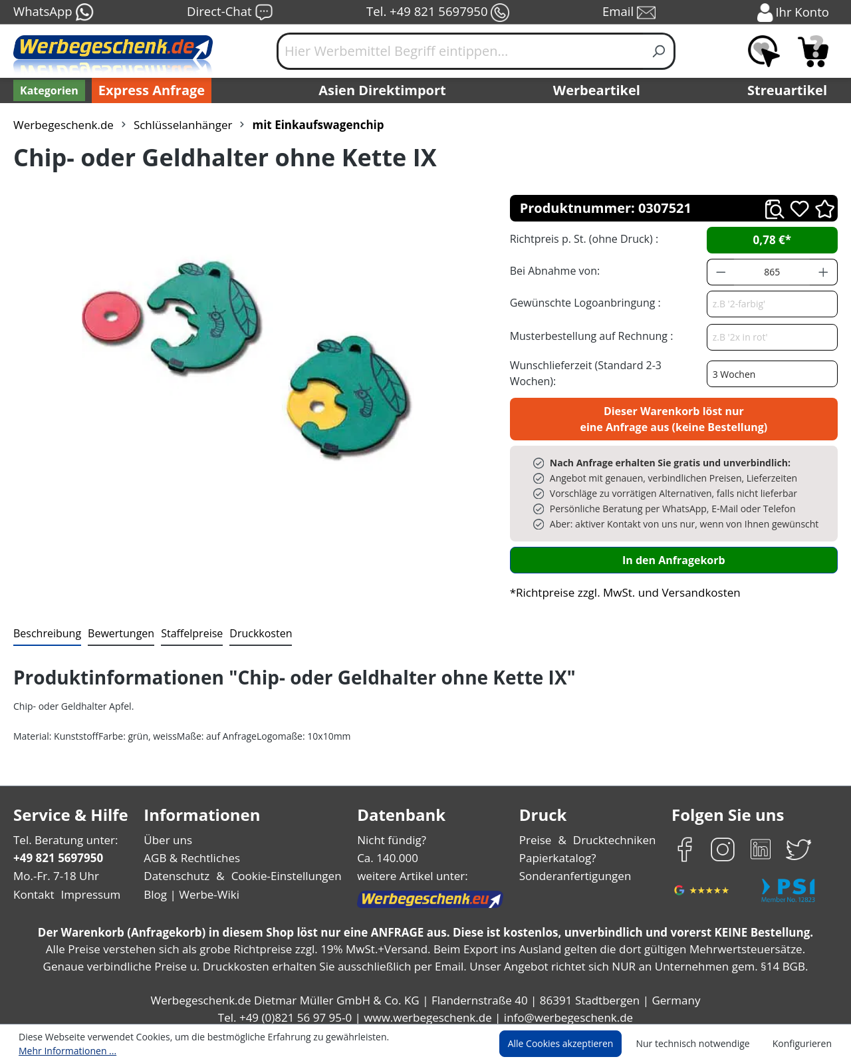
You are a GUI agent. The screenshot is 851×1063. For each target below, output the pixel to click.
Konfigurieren (804, 1044)
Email (630, 12)
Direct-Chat (229, 12)
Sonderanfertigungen (574, 868)
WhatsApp (52, 12)
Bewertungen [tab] (116, 625)
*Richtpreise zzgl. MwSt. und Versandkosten (621, 585)
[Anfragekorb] (813, 51)
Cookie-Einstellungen (282, 868)
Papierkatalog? (558, 850)
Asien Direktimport (382, 90)
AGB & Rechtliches (193, 850)
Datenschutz (176, 868)
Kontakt (32, 887)
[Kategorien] (47, 90)
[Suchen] (659, 51)
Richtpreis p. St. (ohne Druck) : (583, 238)
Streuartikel (790, 90)
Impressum (86, 887)
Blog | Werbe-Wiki (190, 887)
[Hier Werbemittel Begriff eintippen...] (460, 51)
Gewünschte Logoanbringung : (582, 302)
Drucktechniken (613, 832)
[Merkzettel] (764, 51)
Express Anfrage (148, 90)
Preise (537, 832)
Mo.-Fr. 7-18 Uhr (54, 868)
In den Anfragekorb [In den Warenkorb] (673, 552)
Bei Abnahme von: (553, 270)
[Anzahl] (771, 272)
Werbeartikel (598, 90)
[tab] (45, 627)
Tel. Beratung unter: (62, 832)
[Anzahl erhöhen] (824, 272)
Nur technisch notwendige (700, 1044)
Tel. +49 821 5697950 (437, 12)
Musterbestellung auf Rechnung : (588, 335)
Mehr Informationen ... (422, 1044)
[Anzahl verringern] (721, 272)
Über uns (168, 832)
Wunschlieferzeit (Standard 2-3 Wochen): (607, 369)
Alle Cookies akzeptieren (573, 1044)
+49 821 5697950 (57, 850)
